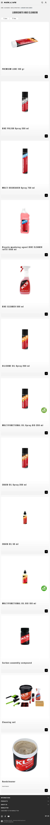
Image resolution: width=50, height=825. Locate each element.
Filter (14, 18)
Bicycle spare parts (15, 7)
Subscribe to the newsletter (10, 810)
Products (4, 801)
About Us (4, 804)
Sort (5, 18)
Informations (5, 798)
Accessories (7, 7)
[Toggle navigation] (2, 2)
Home (2, 7)
